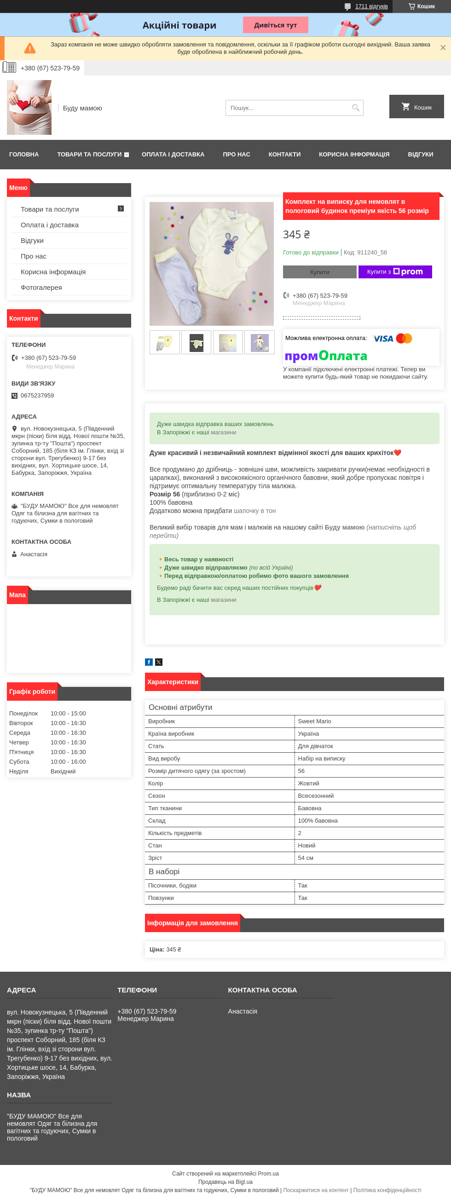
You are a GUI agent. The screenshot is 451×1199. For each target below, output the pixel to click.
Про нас (236, 154)
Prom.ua (268, 1173)
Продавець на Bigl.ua (225, 1182)
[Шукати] (355, 108)
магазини (223, 432)
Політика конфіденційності (387, 1190)
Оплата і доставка (173, 154)
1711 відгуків (371, 6)
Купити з (395, 272)
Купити (320, 272)
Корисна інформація (354, 154)
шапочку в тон (255, 510)
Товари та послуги (89, 154)
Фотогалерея (41, 287)
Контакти (285, 154)
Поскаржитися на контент (315, 1190)
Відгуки (421, 154)
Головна (24, 154)
